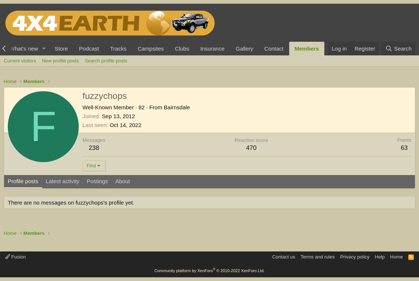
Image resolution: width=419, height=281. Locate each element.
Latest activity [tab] (63, 181)
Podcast (89, 48)
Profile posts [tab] (23, 181)
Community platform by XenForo (210, 270)
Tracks (118, 48)
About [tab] (122, 181)
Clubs (182, 48)
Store (61, 48)
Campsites (151, 48)
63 (404, 147)
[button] (44, 48)
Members (307, 48)
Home (396, 257)
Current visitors (20, 61)
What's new (24, 48)
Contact (274, 48)
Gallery (244, 48)
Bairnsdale (177, 107)
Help (380, 257)
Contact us (283, 257)
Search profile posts (106, 61)
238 (94, 147)
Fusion (15, 257)
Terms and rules (318, 257)
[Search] (398, 48)
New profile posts (60, 61)
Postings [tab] (97, 181)
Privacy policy (354, 257)
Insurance (212, 48)
